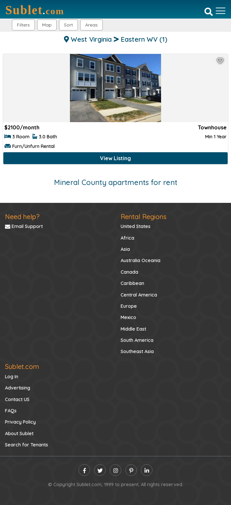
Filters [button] (23, 25)
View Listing (115, 158)
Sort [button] (68, 25)
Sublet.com (22, 366)
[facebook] (84, 470)
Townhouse (212, 127)
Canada (129, 272)
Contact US (17, 399)
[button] (91, 25)
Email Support (24, 226)
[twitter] (100, 470)
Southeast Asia (137, 351)
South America (137, 340)
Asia (125, 249)
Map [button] (47, 25)
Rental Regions (143, 216)
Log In (11, 377)
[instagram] (115, 470)
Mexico (128, 317)
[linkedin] (146, 470)
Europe (129, 306)
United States (135, 226)
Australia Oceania (140, 260)
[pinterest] (131, 470)
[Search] (208, 11)
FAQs (11, 411)
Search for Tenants (26, 445)
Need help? (22, 216)
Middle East (133, 329)
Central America (139, 295)
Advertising (17, 388)
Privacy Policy (20, 422)
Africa (127, 238)
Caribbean (132, 283)
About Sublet (19, 433)
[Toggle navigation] (220, 11)
